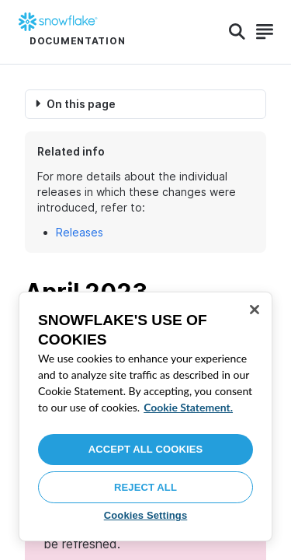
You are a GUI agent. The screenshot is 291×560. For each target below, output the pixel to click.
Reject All (145, 487)
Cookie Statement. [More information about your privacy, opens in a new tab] (188, 407)
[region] (145, 416)
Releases (79, 232)
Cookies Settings (146, 515)
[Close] (254, 309)
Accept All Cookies (145, 449)
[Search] (237, 32)
